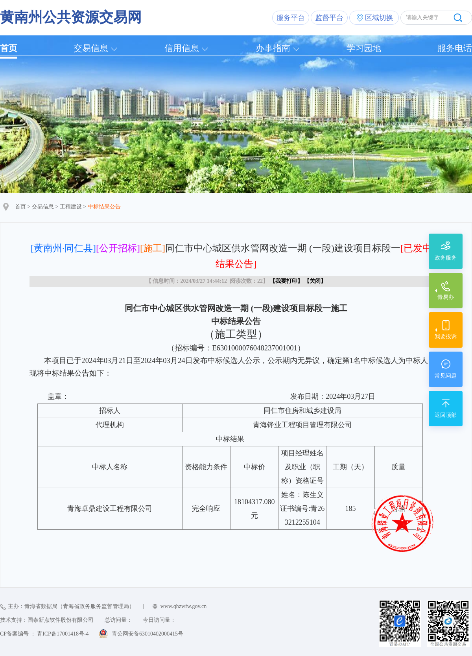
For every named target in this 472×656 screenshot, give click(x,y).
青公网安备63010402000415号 (147, 634)
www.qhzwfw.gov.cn (183, 606)
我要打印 (286, 281)
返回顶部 (446, 415)
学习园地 (364, 48)
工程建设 (71, 207)
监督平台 (329, 18)
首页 (8, 48)
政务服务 (446, 258)
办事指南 (273, 48)
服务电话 (454, 48)
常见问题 (446, 376)
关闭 (315, 281)
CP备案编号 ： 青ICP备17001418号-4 (44, 634)
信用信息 (181, 48)
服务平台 (291, 18)
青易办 (445, 297)
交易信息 (91, 48)
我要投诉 (446, 336)
